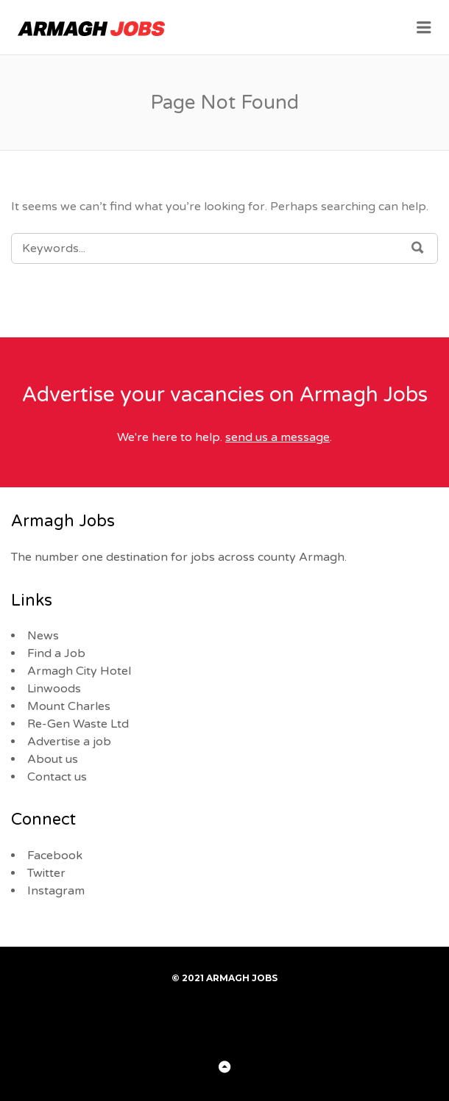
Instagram (56, 890)
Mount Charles (68, 706)
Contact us (57, 777)
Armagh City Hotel (79, 671)
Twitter (46, 873)
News (43, 635)
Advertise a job (69, 741)
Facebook (54, 855)
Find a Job (56, 653)
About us (52, 759)
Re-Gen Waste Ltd (78, 724)
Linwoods (54, 688)
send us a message (277, 437)
